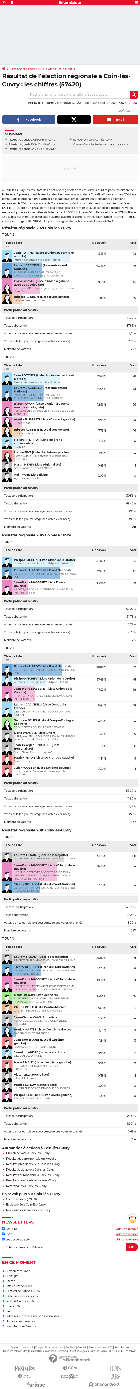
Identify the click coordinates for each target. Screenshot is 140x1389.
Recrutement (122, 1347)
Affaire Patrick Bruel (20, 1286)
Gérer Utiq (62, 1351)
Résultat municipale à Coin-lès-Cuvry (31, 1180)
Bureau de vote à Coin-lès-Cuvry (28, 1153)
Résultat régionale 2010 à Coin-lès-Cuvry (32, 148)
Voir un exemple (127, 1229)
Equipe (39, 1347)
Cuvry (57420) (128, 103)
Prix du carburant (18, 1271)
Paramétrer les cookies (41, 1351)
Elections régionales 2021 (26, 69)
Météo (10, 1281)
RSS (110, 1347)
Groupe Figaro (99, 1351)
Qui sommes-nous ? (22, 1347)
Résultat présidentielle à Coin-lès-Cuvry (33, 1164)
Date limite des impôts (22, 1296)
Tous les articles (97, 1347)
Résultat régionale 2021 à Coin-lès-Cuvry (32, 139)
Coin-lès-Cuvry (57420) (21, 1199)
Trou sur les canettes (20, 1321)
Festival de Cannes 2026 (23, 1291)
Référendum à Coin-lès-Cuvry (26, 1186)
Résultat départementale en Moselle (31, 1158)
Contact (81, 1347)
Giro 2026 (13, 1306)
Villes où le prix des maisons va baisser (32, 1316)
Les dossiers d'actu (16, 1239)
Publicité (70, 1347)
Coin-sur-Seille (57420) (100, 103)
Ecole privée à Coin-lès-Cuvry (26, 1204)
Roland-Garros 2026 (20, 1301)
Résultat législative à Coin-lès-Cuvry (30, 1169)
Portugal (12, 1276)
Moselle (70, 69)
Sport (7, 1234)
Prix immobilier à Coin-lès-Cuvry (28, 1210)
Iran (9, 1311)
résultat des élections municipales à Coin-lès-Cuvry (76, 194)
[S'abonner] (70, 1247)
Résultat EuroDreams (21, 1326)
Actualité (9, 1229)
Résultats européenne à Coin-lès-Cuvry (33, 1175)
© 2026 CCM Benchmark (123, 1351)
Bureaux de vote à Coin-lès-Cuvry (92, 139)
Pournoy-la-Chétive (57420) (62, 103)
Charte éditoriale (54, 1347)
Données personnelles (15, 1351)
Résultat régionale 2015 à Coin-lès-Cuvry (32, 144)
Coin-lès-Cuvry (81, 144)
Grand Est (54, 69)
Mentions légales (79, 1351)
